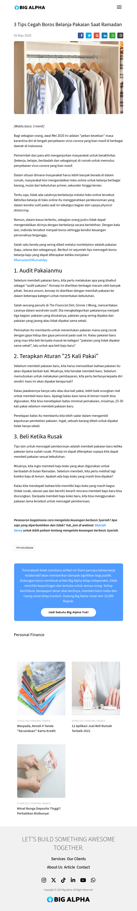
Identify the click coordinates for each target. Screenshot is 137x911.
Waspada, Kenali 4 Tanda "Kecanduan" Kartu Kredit (36, 752)
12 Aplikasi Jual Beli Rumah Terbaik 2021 (92, 752)
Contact (83, 867)
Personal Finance (41, 744)
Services (58, 859)
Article (69, 867)
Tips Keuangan (24, 548)
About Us (54, 867)
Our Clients (76, 859)
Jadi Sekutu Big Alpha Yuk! (68, 612)
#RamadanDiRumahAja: (31, 260)
